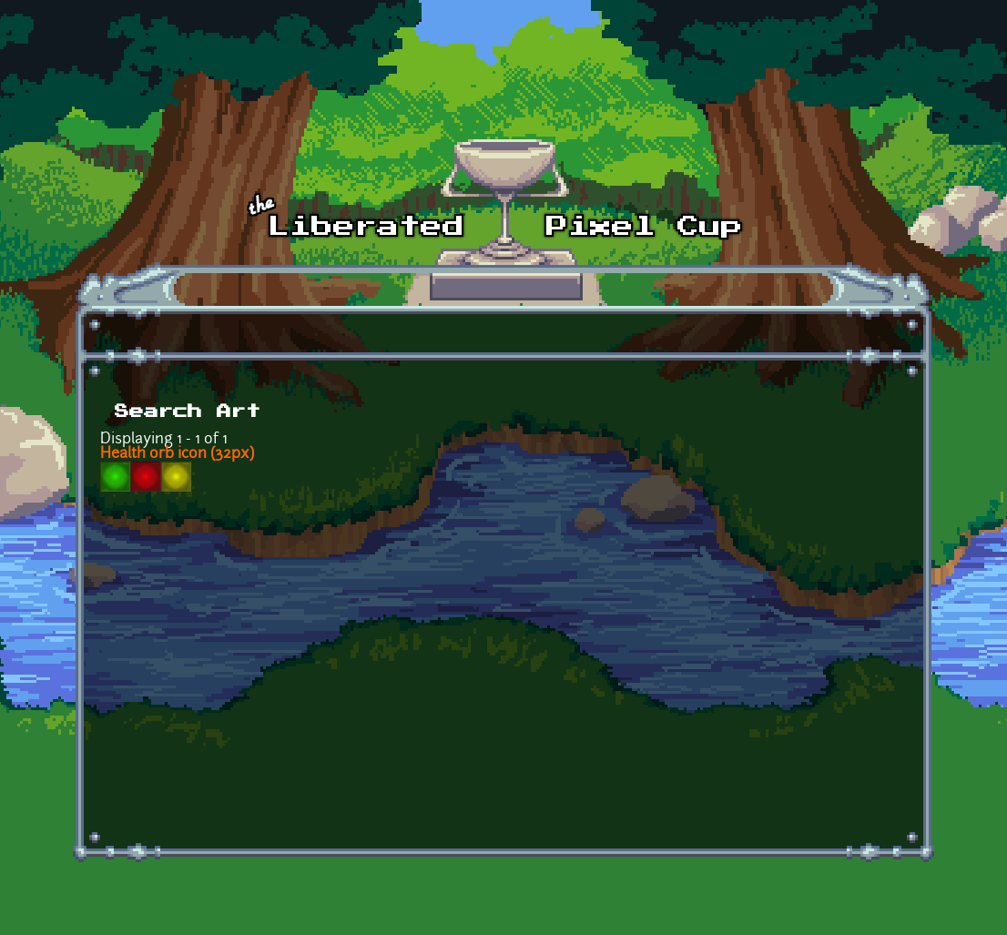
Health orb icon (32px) (177, 454)
